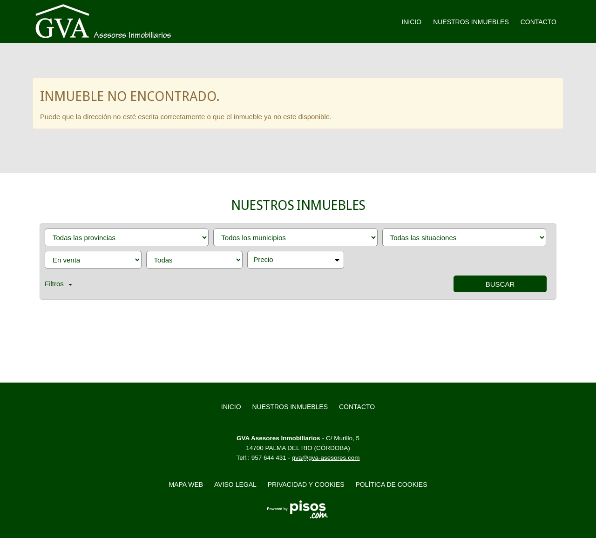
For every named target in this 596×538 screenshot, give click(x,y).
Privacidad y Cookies (306, 484)
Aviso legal (235, 484)
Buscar (500, 284)
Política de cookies (391, 484)
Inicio (411, 22)
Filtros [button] (58, 284)
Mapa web (186, 484)
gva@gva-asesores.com (326, 457)
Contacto (538, 22)
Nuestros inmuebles (471, 22)
